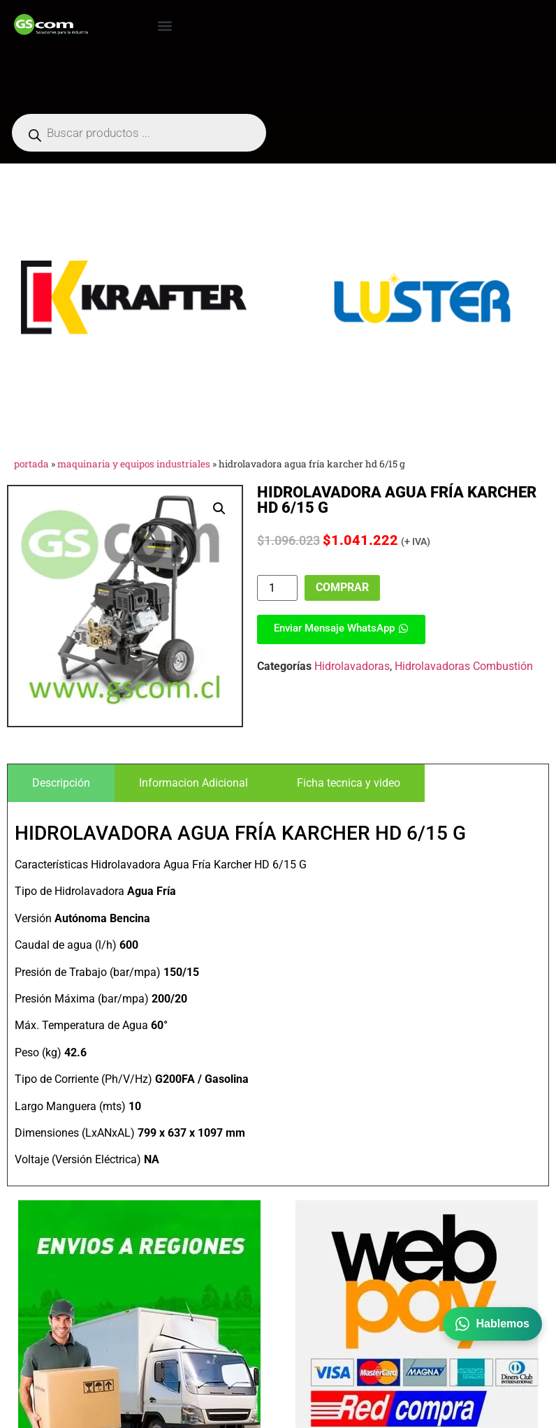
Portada (31, 464)
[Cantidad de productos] (277, 588)
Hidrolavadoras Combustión (464, 666)
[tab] (61, 783)
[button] (164, 25)
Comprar (342, 587)
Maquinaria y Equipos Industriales (133, 464)
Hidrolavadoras (352, 666)
